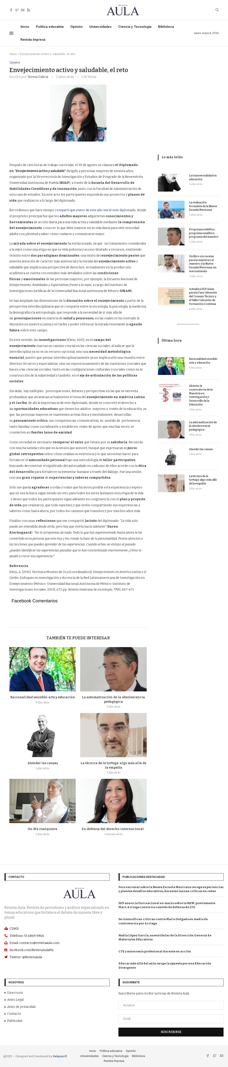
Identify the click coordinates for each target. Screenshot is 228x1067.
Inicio (24, 27)
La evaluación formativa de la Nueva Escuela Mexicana (203, 206)
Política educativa (50, 27)
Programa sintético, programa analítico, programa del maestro (203, 233)
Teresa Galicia (37, 77)
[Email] (22, 10)
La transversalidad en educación (203, 177)
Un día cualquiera (42, 829)
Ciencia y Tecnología (134, 27)
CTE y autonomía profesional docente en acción (154, 951)
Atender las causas (42, 763)
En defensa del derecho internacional (113, 829)
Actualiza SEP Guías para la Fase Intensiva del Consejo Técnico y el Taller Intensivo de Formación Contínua (203, 297)
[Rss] (28, 10)
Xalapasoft (60, 1056)
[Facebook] (11, 10)
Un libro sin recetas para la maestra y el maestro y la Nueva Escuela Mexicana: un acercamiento (202, 264)
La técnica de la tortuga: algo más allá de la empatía (203, 480)
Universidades (100, 27)
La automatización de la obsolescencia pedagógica (203, 426)
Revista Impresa (32, 40)
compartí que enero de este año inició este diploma (93, 210)
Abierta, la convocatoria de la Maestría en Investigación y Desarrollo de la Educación (201, 395)
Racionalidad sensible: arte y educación (42, 697)
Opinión (76, 27)
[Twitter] (17, 10)
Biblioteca (166, 27)
